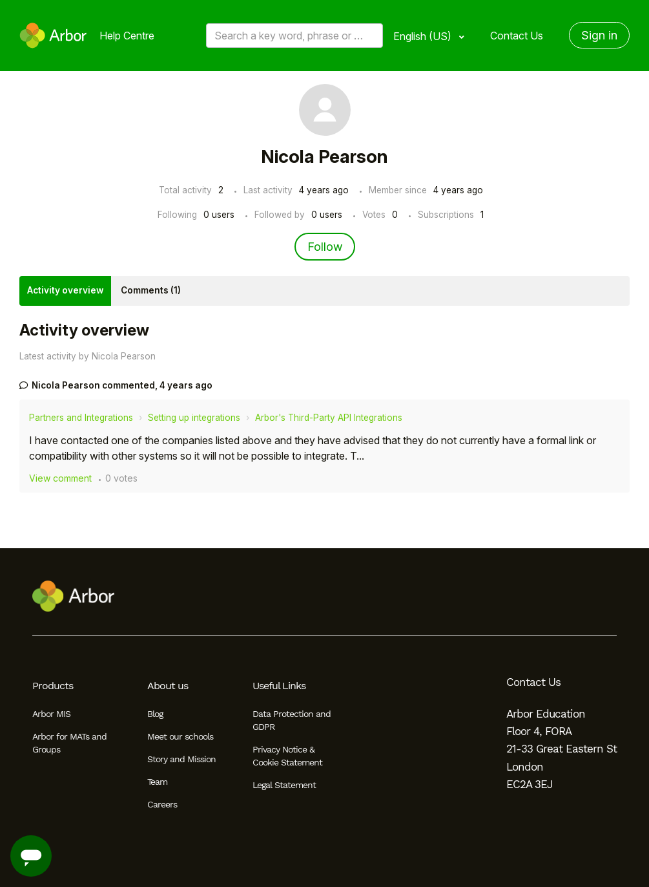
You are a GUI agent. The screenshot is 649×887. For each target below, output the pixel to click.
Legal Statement (284, 785)
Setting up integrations (194, 417)
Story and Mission (181, 759)
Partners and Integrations (81, 417)
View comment (60, 478)
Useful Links (278, 685)
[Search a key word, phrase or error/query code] (294, 35)
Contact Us (516, 35)
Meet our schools (180, 736)
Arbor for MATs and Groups (69, 742)
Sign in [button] (599, 35)
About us (167, 685)
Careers (162, 804)
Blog (155, 714)
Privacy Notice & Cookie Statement (287, 755)
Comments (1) (151, 290)
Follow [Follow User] (324, 246)
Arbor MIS (51, 714)
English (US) (423, 36)
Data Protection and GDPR (291, 720)
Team (157, 781)
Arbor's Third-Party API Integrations (328, 417)
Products (52, 685)
